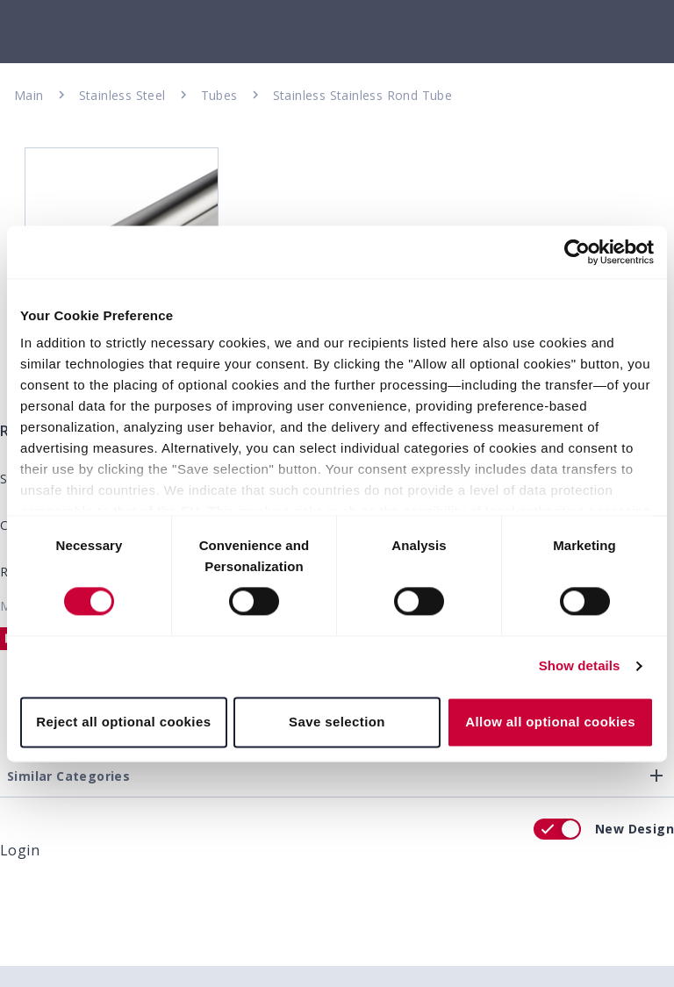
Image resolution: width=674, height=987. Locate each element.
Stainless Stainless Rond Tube (363, 95)
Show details (579, 666)
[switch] (557, 829)
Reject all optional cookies (123, 721)
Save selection (337, 721)
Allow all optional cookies (550, 721)
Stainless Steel (122, 95)
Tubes (219, 95)
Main (29, 95)
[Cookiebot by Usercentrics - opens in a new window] (577, 252)
